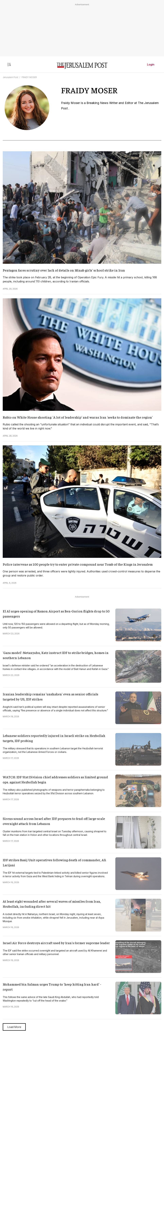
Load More (14, 1027)
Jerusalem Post (10, 77)
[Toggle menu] (9, 64)
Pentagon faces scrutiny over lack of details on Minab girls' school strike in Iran (64, 270)
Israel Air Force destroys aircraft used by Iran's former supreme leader (56, 943)
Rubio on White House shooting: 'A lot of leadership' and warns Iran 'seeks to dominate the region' (78, 417)
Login (150, 64)
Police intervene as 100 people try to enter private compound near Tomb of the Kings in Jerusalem (78, 564)
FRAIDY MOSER (29, 77)
